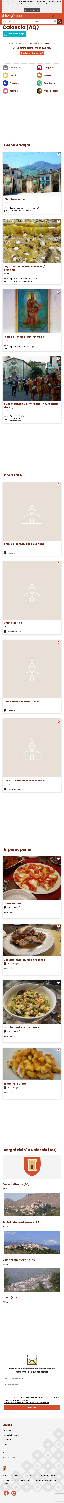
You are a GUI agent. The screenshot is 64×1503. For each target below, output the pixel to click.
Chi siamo (7, 1430)
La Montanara (12, 903)
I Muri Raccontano (14, 199)
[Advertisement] (32, 119)
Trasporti (14, 83)
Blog (4, 1448)
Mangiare (49, 67)
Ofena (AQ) (10, 1297)
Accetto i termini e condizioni (20, 1392)
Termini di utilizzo (10, 1480)
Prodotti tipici (51, 91)
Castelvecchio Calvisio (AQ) (20, 1259)
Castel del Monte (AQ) (16, 1184)
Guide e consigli (9, 1453)
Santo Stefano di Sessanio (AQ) (22, 1222)
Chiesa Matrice (13, 622)
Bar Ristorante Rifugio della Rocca (24, 959)
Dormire (14, 91)
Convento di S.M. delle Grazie (21, 701)
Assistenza (7, 1439)
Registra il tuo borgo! (32, 53)
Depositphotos (9, 1457)
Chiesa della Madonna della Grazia (25, 780)
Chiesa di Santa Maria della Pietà (24, 544)
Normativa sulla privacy (27, 1480)
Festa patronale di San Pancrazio (24, 336)
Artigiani (48, 75)
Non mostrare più (32, 10)
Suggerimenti (8, 1444)
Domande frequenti (11, 1435)
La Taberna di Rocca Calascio (22, 1027)
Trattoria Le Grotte (15, 1083)
